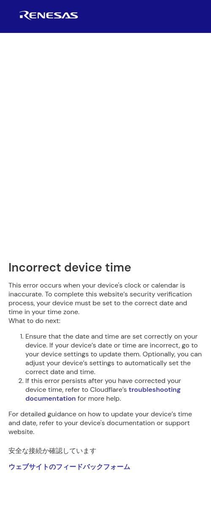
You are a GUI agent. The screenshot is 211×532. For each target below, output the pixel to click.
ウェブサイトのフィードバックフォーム (69, 466)
